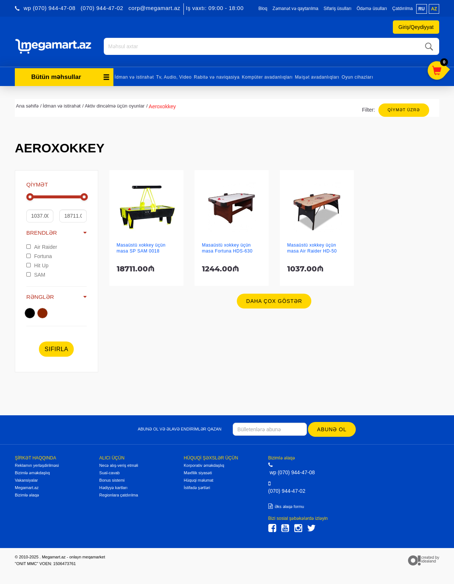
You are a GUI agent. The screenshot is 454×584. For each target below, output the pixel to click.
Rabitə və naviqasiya (216, 77)
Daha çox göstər (274, 301)
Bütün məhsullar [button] (70, 76)
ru (421, 8)
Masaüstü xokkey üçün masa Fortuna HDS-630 (227, 247)
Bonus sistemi (112, 480)
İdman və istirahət (134, 77)
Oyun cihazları (357, 77)
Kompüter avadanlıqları (267, 77)
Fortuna (39, 256)
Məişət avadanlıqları (317, 77)
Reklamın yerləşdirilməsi (37, 465)
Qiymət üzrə (404, 110)
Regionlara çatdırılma (118, 495)
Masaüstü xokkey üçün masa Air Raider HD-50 (312, 247)
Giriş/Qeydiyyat (416, 27)
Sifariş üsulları (337, 8)
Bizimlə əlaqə (27, 495)
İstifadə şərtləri (197, 487)
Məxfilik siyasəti (198, 473)
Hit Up (37, 265)
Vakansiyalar (26, 480)
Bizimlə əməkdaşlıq (32, 473)
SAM (35, 275)
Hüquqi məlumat (198, 480)
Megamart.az (27, 487)
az (434, 8)
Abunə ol (332, 429)
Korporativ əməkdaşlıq (204, 465)
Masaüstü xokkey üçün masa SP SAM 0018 (141, 247)
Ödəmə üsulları (372, 8)
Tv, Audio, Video (174, 77)
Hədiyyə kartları (113, 487)
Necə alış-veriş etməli (118, 465)
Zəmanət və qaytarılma (295, 8)
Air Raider (41, 247)
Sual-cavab (109, 473)
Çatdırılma (402, 8)
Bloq (262, 8)
